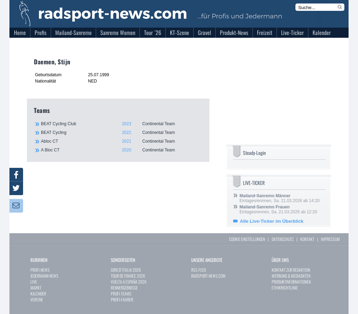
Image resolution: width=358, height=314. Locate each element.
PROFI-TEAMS (121, 294)
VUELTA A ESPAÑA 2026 (128, 282)
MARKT (35, 288)
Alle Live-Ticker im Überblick (271, 221)
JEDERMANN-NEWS (44, 276)
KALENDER (38, 294)
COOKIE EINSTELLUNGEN (247, 239)
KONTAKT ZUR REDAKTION (291, 270)
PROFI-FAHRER (122, 299)
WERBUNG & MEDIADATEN (291, 276)
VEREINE (36, 299)
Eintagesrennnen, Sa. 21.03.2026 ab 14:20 (279, 198)
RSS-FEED (198, 270)
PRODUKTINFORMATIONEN (291, 282)
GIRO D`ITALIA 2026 (126, 270)
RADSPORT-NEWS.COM (208, 276)
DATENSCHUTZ (283, 239)
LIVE (33, 282)
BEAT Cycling (121, 132)
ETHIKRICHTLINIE (285, 288)
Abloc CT (121, 141)
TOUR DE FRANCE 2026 (128, 276)
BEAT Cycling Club (121, 123)
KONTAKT (307, 239)
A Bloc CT (121, 150)
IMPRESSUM (330, 239)
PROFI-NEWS (40, 270)
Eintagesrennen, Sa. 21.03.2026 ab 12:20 (278, 209)
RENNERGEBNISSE (124, 288)
